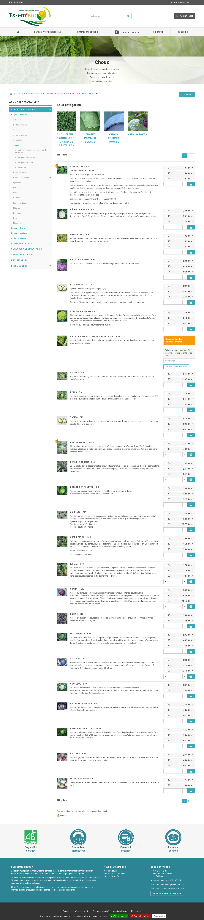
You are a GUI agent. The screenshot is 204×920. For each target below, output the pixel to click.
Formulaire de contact (167, 893)
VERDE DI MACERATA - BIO (83, 311)
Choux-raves (20, 168)
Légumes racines (19, 233)
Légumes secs (19, 266)
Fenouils (17, 188)
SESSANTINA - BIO (79, 167)
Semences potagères (57, 93)
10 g (179, 173)
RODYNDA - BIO (78, 753)
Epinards (17, 183)
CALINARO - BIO (78, 512)
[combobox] (106, 16)
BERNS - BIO (76, 392)
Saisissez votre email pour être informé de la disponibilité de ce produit (178, 353)
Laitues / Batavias (21, 203)
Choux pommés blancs (25, 157)
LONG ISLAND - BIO (80, 235)
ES (192, 3)
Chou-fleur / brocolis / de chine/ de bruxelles (31, 151)
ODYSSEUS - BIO (78, 684)
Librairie (158, 32)
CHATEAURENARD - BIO (82, 442)
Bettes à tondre (20, 125)
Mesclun (17, 223)
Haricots (17, 198)
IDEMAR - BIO (77, 564)
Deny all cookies (140, 916)
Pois (15, 218)
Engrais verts (19, 260)
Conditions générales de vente (76, 911)
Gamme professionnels (48, 32)
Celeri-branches (20, 135)
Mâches (16, 208)
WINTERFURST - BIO (80, 634)
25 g (179, 178)
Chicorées (17, 140)
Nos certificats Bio (111, 876)
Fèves (16, 193)
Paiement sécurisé (101, 911)
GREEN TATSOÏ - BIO (80, 537)
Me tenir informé (176, 367)
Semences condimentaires (26, 249)
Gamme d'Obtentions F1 (22, 243)
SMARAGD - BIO (78, 373)
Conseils (182, 32)
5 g (179, 168)
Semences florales (22, 255)
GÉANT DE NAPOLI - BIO (82, 209)
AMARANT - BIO (78, 659)
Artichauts (18, 120)
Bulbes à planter (18, 238)
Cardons (17, 130)
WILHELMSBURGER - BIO (82, 779)
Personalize (159, 916)
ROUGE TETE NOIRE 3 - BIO (84, 703)
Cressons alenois (21, 178)
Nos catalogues (110, 871)
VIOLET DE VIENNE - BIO (82, 260)
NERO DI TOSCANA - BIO (82, 462)
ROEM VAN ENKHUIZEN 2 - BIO (85, 728)
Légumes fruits (18, 228)
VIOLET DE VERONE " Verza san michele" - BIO (95, 336)
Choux (16, 145)
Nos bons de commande (114, 873)
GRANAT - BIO (77, 589)
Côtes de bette (19, 173)
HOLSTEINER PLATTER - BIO (84, 487)
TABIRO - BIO (76, 417)
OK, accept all (119, 916)
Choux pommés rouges (25, 162)
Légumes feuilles (81, 93)
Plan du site (136, 911)
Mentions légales (120, 911)
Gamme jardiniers (88, 32)
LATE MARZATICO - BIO (82, 285)
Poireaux (17, 213)
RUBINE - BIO (76, 614)
